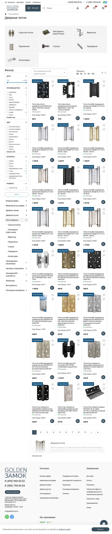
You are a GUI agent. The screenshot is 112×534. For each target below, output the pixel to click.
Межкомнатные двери (48, 480)
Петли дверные (45, 493)
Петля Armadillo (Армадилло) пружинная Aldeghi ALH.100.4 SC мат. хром (68, 150)
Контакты (11, 2)
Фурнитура (67, 485)
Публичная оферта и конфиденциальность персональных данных (95, 491)
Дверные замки (45, 485)
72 (85, 74)
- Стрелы (10, 247)
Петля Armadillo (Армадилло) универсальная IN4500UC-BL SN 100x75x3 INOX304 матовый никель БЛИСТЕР (42, 366)
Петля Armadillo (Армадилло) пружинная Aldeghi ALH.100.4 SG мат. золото (93, 150)
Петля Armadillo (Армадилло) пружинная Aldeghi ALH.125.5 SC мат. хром (42, 233)
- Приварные (11, 251)
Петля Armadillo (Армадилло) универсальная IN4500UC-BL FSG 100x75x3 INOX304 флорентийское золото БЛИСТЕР (68, 321)
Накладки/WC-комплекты (72, 480)
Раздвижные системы (70, 476)
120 (92, 74)
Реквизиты (37, 2)
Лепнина (66, 493)
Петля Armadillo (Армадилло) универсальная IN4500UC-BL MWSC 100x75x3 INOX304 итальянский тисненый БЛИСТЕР (93, 321)
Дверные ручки (45, 489)
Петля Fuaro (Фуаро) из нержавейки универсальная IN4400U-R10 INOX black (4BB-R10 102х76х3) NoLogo (42, 409)
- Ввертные (11, 237)
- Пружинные (12, 242)
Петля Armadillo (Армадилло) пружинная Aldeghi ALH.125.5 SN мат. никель (93, 233)
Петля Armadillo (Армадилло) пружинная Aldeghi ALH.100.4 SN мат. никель (42, 191)
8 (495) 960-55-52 (75, 2)
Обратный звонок (12, 492)
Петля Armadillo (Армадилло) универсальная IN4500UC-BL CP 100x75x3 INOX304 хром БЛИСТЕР (42, 320)
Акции (89, 507)
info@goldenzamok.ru (11, 511)
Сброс (16, 194)
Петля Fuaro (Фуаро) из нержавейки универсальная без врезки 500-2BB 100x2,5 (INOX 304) (68, 409)
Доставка (20, 2)
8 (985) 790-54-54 (15, 485)
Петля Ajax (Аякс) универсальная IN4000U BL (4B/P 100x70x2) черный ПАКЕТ (42, 106)
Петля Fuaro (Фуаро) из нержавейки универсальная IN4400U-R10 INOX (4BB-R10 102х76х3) (93, 366)
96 (89, 74)
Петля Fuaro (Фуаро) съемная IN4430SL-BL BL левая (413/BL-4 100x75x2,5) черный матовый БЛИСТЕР (94, 409)
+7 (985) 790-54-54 (93, 2)
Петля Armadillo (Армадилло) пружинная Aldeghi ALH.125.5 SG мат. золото (68, 233)
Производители (92, 503)
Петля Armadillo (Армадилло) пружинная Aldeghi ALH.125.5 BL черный (68, 191)
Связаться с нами (93, 499)
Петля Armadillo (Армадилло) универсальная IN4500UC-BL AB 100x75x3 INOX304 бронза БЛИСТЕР (68, 276)
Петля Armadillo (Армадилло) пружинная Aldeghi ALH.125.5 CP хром (93, 191)
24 (77, 74)
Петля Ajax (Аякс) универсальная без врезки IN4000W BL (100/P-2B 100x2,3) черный (67, 106)
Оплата (28, 2)
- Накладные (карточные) (12, 231)
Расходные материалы (71, 489)
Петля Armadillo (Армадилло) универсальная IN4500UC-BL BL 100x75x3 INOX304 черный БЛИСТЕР (94, 276)
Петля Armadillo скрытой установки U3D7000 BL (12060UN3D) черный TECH (67, 365)
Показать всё (37, 456)
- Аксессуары (12, 256)
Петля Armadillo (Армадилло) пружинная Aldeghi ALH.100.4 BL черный (93, 106)
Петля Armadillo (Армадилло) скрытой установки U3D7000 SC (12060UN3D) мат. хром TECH (42, 276)
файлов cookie (64, 529)
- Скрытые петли (13, 225)
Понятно (100, 529)
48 (81, 74)
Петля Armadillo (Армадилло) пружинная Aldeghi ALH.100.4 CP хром (42, 150)
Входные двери (45, 476)
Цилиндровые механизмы (49, 498)
